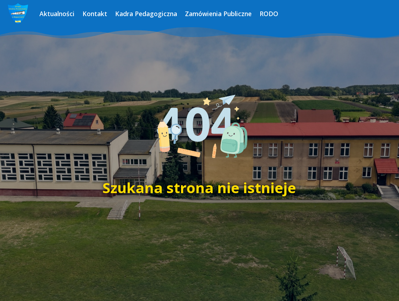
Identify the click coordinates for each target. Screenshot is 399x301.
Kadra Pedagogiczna (146, 13)
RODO (269, 13)
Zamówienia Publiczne (218, 13)
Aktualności (57, 13)
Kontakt (94, 13)
